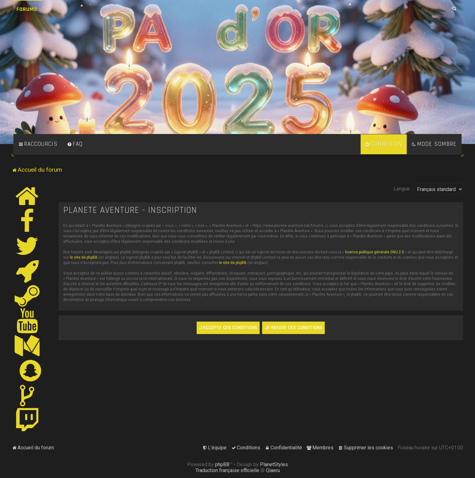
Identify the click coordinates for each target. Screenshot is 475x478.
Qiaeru (273, 470)
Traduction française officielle (227, 470)
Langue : (403, 189)
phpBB (222, 464)
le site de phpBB (84, 257)
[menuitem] (74, 144)
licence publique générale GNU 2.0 (374, 252)
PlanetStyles (274, 464)
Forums (27, 9)
